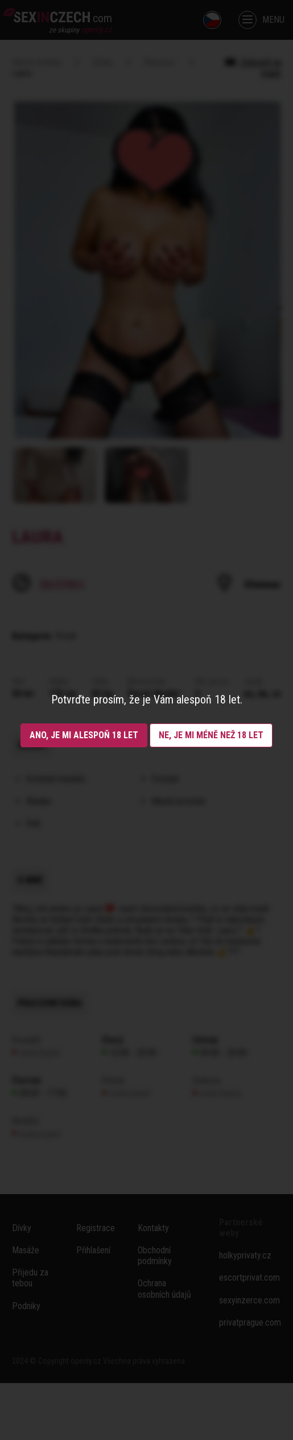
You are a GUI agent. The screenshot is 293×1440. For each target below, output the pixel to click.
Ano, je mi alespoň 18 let (84, 735)
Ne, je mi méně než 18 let (211, 735)
